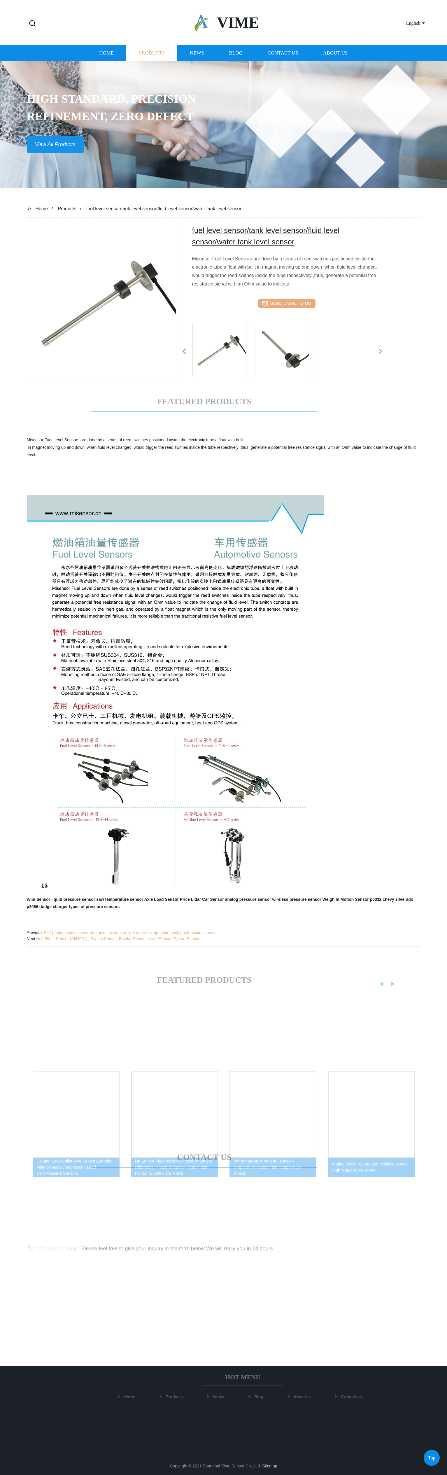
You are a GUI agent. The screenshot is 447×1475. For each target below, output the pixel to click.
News (197, 58)
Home (106, 58)
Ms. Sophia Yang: (52, 1254)
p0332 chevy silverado (391, 899)
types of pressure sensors (94, 906)
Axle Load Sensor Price (167, 899)
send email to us (286, 303)
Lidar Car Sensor (207, 899)
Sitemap (269, 1466)
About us (335, 58)
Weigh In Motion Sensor (345, 899)
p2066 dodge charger (47, 906)
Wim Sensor (38, 899)
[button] (32, 23)
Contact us (283, 58)
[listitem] (223, 349)
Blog (235, 58)
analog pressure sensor (248, 899)
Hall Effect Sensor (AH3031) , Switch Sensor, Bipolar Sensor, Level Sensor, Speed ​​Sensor (117, 938)
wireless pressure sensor (296, 899)
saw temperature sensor (119, 899)
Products (152, 58)
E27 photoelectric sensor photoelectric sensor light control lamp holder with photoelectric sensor (130, 932)
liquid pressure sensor (73, 899)
